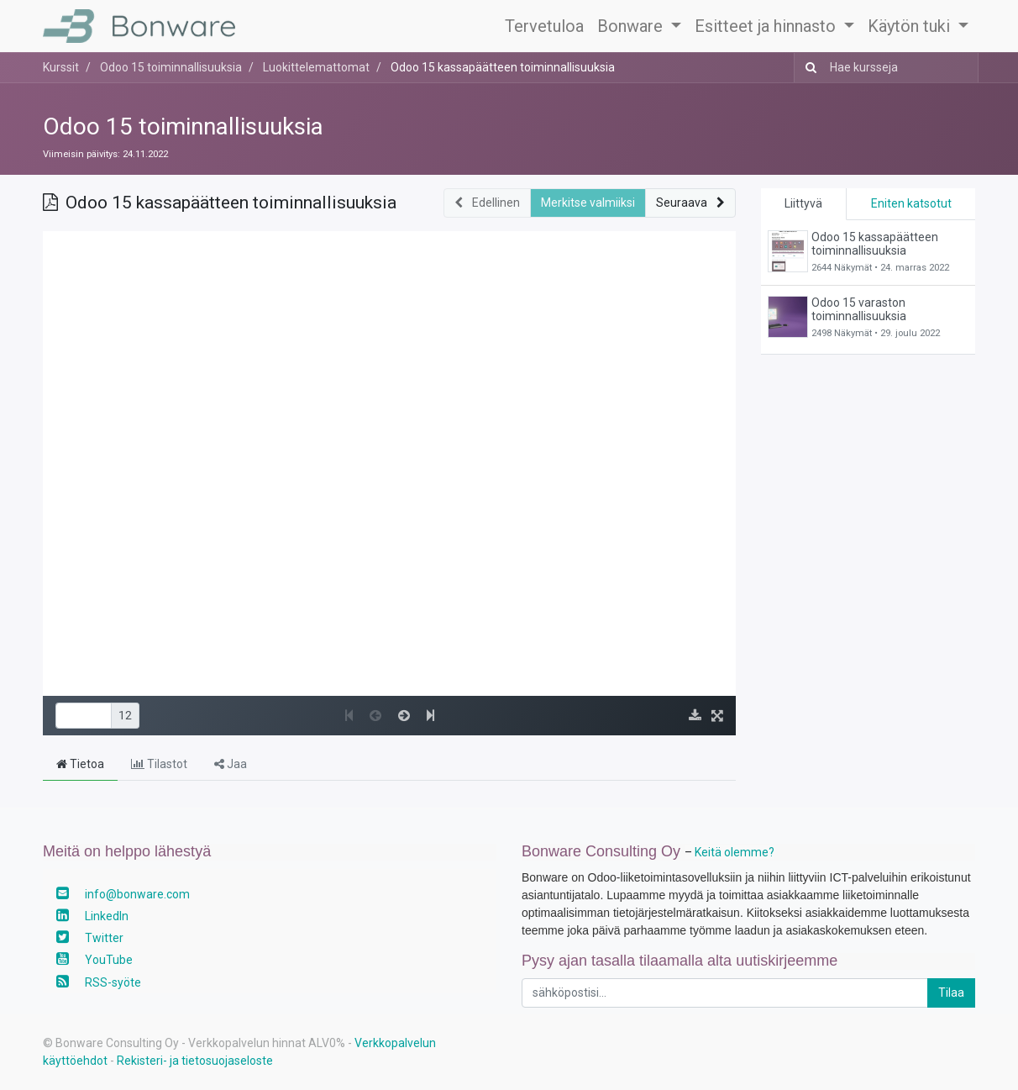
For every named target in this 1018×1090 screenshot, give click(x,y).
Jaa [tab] (230, 764)
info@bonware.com (137, 894)
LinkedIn (107, 916)
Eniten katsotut (911, 203)
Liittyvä (803, 203)
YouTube (109, 959)
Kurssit (61, 67)
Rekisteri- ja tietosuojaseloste (195, 1060)
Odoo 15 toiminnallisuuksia (183, 126)
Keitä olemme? (734, 852)
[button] (690, 203)
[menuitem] (544, 26)
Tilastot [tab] (159, 764)
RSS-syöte (113, 982)
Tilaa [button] (951, 992)
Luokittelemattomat (316, 67)
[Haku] (808, 67)
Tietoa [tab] (80, 764)
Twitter (104, 938)
